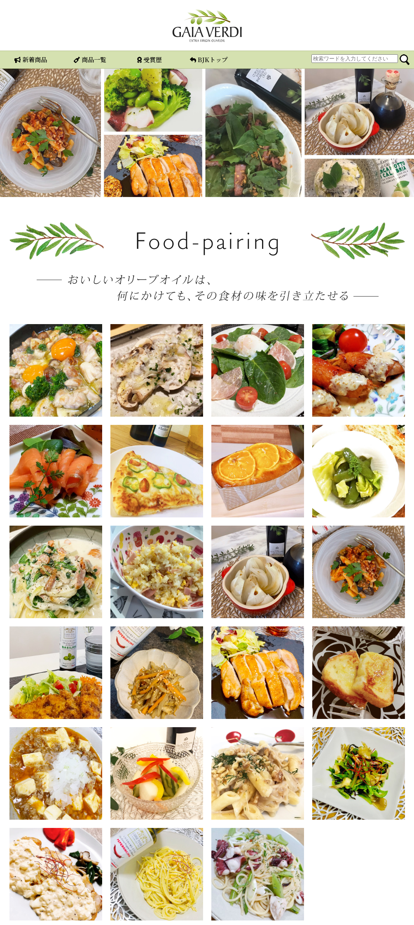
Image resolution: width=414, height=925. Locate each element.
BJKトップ (209, 59)
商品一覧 (90, 59)
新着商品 (30, 59)
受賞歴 (149, 59)
